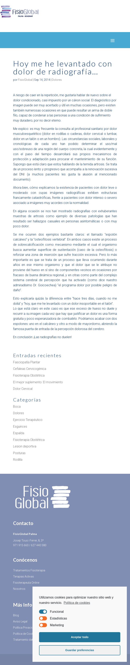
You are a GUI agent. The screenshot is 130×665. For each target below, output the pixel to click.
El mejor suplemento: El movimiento (38, 382)
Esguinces (20, 426)
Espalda (18, 433)
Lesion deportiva (24, 446)
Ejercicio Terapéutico (27, 420)
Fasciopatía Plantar (26, 362)
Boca (17, 406)
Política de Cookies (25, 633)
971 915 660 (21, 545)
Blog (16, 615)
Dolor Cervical (22, 389)
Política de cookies (77, 602)
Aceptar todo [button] (80, 637)
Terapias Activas (23, 576)
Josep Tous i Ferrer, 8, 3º (28, 540)
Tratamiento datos (24, 639)
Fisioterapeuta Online (26, 582)
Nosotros (19, 588)
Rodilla (17, 459)
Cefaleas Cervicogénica (29, 369)
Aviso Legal (20, 621)
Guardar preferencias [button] (79, 650)
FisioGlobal (25, 79)
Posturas (19, 453)
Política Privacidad (24, 627)
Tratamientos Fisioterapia (29, 570)
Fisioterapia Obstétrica (29, 375)
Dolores (57, 79)
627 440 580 (38, 545)
